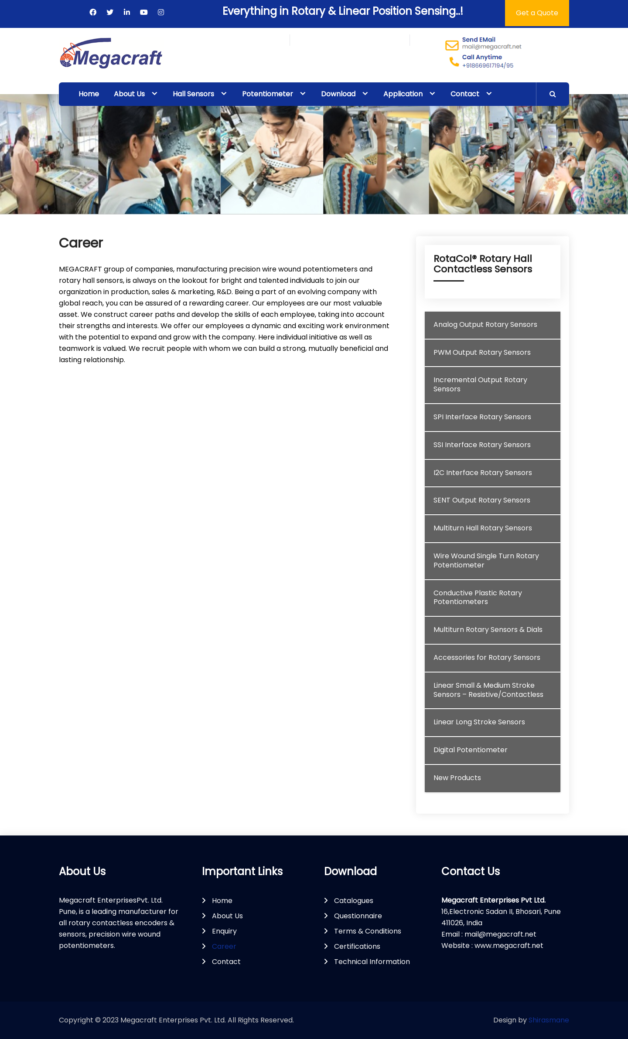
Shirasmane (549, 1020)
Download (338, 94)
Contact (465, 94)
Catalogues (353, 901)
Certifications (357, 946)
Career (224, 946)
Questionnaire (358, 916)
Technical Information (372, 962)
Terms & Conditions (367, 931)
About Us (129, 94)
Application (403, 94)
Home (88, 94)
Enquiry (224, 931)
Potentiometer (267, 94)
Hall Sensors (193, 94)
